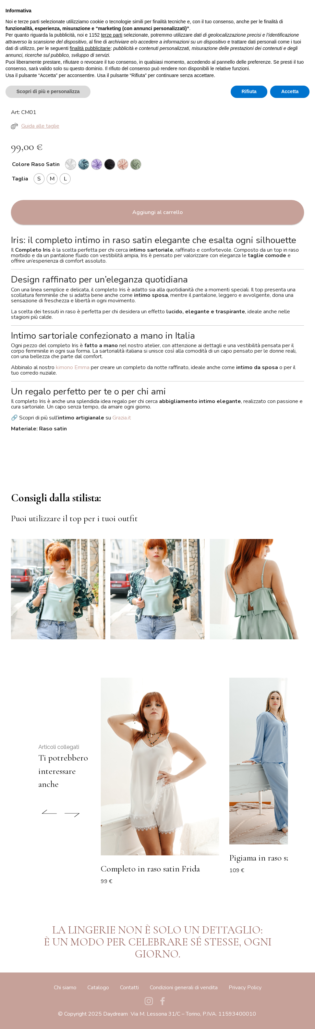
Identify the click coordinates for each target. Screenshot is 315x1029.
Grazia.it (121, 418)
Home (18, 38)
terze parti (111, 959)
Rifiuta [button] (249, 1015)
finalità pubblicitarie (90, 972)
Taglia (20, 179)
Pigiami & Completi (50, 38)
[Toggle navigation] (293, 12)
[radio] (70, 164)
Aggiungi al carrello (157, 212)
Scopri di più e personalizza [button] (48, 1015)
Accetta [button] (290, 1015)
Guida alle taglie (35, 126)
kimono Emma (72, 367)
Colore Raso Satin (36, 164)
